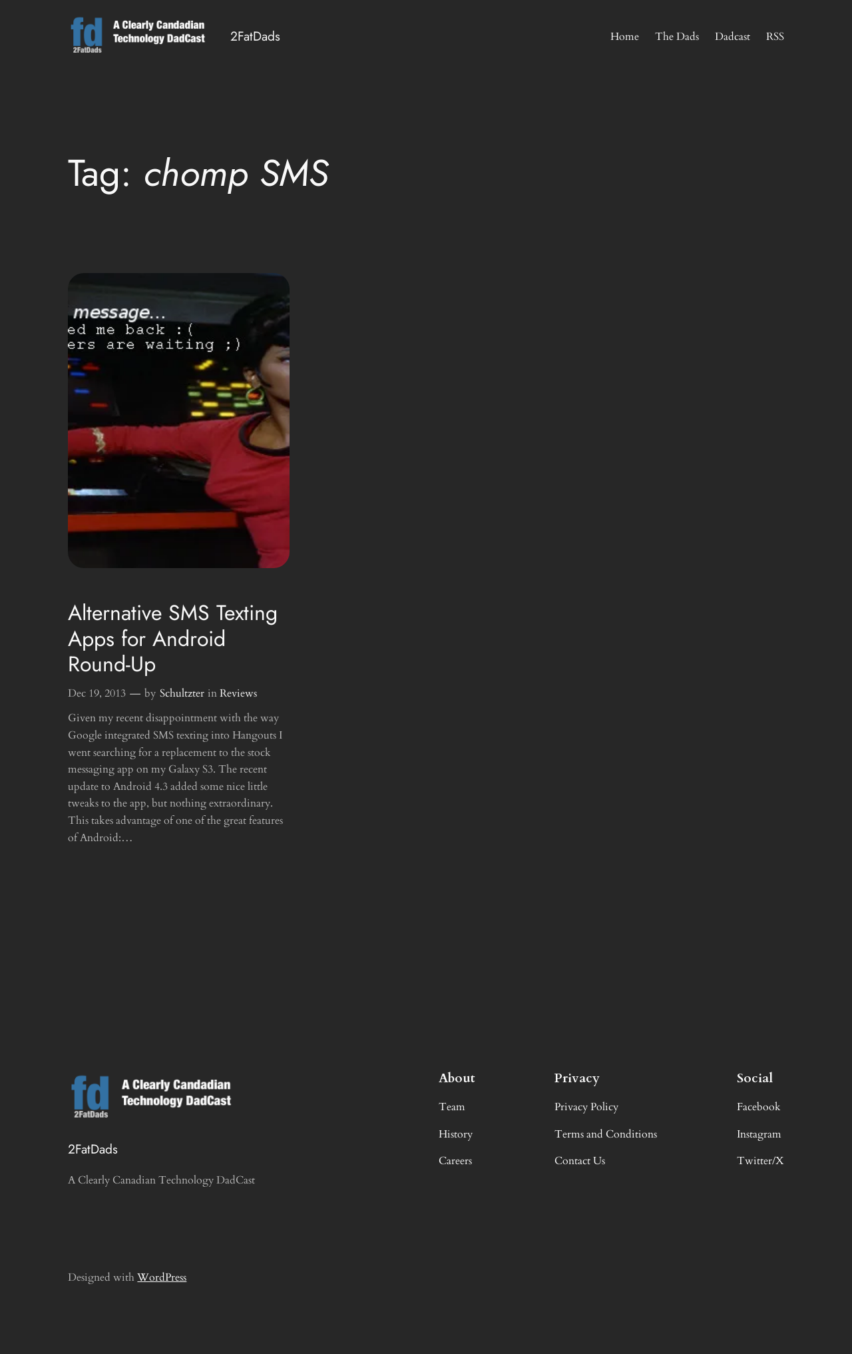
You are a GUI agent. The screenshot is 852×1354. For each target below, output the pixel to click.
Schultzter (182, 693)
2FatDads (255, 36)
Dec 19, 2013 (97, 693)
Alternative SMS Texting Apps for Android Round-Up (173, 638)
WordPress (161, 1277)
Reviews (238, 693)
